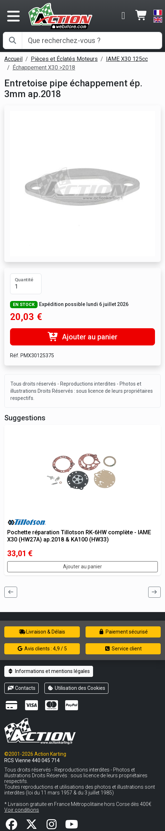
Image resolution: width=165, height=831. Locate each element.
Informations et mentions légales (49, 671)
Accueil (13, 59)
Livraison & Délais (42, 632)
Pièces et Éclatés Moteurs (64, 59)
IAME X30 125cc (127, 59)
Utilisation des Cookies (77, 688)
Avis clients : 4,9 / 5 (42, 648)
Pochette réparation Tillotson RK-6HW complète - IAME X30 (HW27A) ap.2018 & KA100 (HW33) (79, 536)
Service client (123, 648)
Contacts (21, 688)
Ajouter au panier (82, 337)
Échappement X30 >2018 (44, 67)
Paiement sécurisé (123, 632)
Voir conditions (21, 810)
